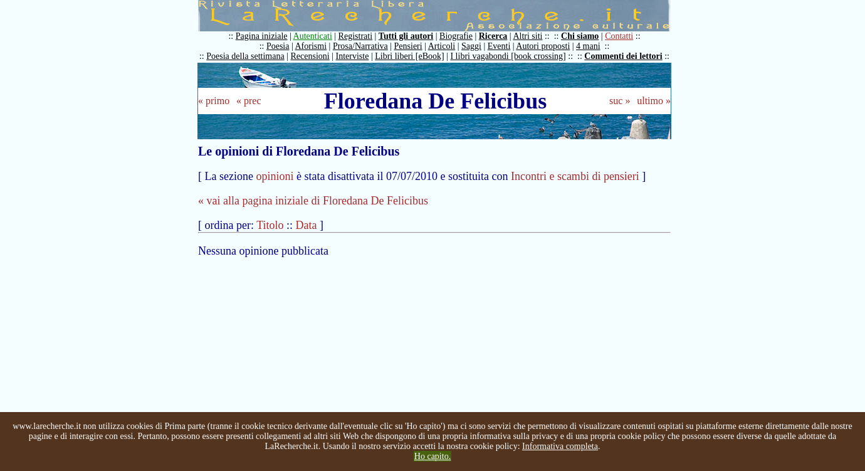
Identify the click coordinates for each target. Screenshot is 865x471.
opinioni (274, 176)
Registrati (355, 36)
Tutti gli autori (406, 36)
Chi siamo (580, 36)
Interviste (352, 56)
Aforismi (311, 46)
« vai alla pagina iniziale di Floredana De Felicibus (313, 200)
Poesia (278, 46)
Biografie (456, 36)
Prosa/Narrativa (360, 46)
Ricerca (493, 36)
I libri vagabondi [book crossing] (507, 56)
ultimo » (654, 100)
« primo (213, 100)
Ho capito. (432, 456)
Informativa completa (560, 446)
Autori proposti (543, 46)
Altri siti (527, 36)
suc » (619, 100)
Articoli (442, 46)
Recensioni (310, 56)
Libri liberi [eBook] (409, 56)
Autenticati (312, 36)
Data (306, 225)
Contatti (619, 36)
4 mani (588, 46)
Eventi (499, 46)
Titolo (269, 225)
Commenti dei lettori (623, 56)
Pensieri (408, 46)
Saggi (471, 46)
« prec (248, 100)
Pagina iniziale (262, 36)
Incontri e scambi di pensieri (575, 176)
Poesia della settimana (245, 56)
